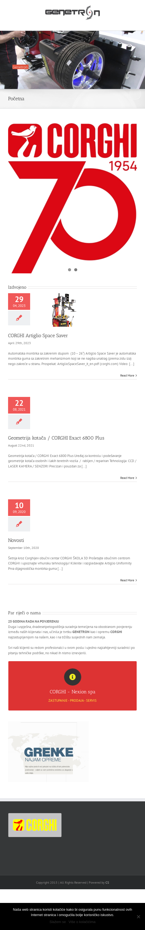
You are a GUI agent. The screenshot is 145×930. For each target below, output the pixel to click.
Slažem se (57, 922)
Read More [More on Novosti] (127, 580)
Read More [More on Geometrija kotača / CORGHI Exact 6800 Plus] (127, 478)
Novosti (16, 540)
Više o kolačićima (82, 922)
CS (107, 882)
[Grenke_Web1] (48, 723)
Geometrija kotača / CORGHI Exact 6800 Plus (56, 438)
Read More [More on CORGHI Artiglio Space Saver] (127, 375)
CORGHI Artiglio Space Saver (38, 335)
